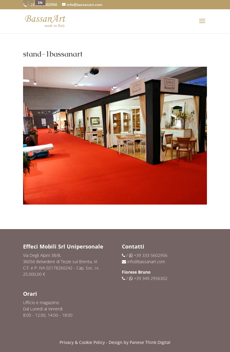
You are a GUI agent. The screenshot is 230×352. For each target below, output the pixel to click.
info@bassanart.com (146, 261)
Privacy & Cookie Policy (82, 342)
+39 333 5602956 (150, 255)
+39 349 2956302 (150, 278)
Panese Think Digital (150, 342)
